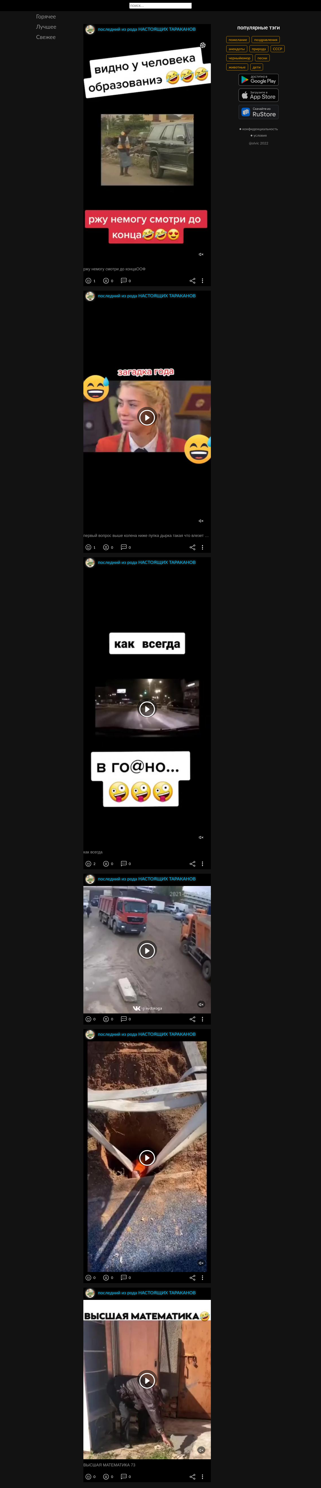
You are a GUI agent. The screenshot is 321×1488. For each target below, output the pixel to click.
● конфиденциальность (258, 129)
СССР (277, 49)
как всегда (93, 852)
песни (262, 58)
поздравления (265, 39)
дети (257, 67)
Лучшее (46, 26)
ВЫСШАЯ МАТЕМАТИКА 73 (109, 1465)
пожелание (238, 39)
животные (237, 67)
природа (259, 49)
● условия (259, 135)
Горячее (46, 16)
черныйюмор (239, 58)
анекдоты (237, 49)
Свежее (46, 36)
